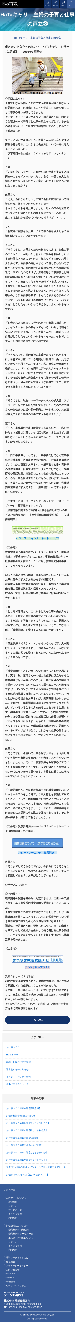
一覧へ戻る (37, 1020)
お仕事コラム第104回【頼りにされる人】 (28, 1130)
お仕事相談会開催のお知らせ (20, 1115)
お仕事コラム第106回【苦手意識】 (23, 1108)
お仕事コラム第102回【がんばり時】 (26, 1145)
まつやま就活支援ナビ (37, 967)
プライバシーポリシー (17, 1265)
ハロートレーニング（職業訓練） (37, 852)
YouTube (10, 1281)
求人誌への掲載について (20, 1237)
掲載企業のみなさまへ (17, 1225)
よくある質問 (15, 1214)
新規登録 (12, 1201)
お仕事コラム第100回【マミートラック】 (28, 1160)
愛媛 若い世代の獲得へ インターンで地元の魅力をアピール (36, 1167)
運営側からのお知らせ (17, 1069)
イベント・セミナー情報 (18, 1077)
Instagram (11, 1273)
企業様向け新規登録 (18, 1229)
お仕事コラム (13, 1047)
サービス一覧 (15, 1210)
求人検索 (10, 1190)
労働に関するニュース (17, 1084)
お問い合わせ (12, 1269)
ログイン (12, 1205)
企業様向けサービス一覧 (20, 1233)
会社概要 (10, 1261)
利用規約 (12, 1218)
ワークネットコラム (16, 1285)
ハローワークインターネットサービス (37, 538)
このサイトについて (16, 1197)
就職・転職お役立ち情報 (18, 1062)
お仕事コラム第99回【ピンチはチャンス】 (27, 1174)
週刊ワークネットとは (17, 1257)
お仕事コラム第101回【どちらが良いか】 (28, 1152)
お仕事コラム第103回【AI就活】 (23, 1138)
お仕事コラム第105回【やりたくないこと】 (28, 1123)
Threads (10, 1277)
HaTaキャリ (12, 1054)
